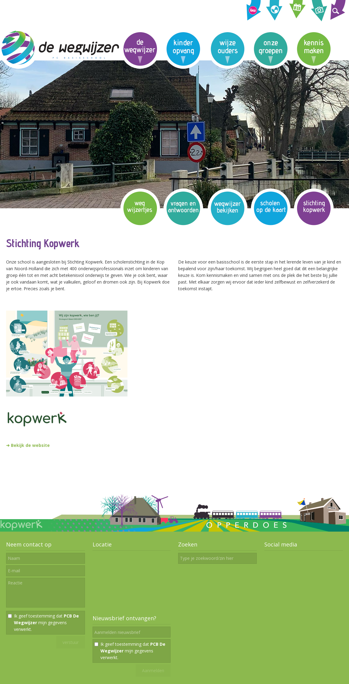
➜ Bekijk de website (28, 445)
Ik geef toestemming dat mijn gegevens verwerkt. (46, 622)
